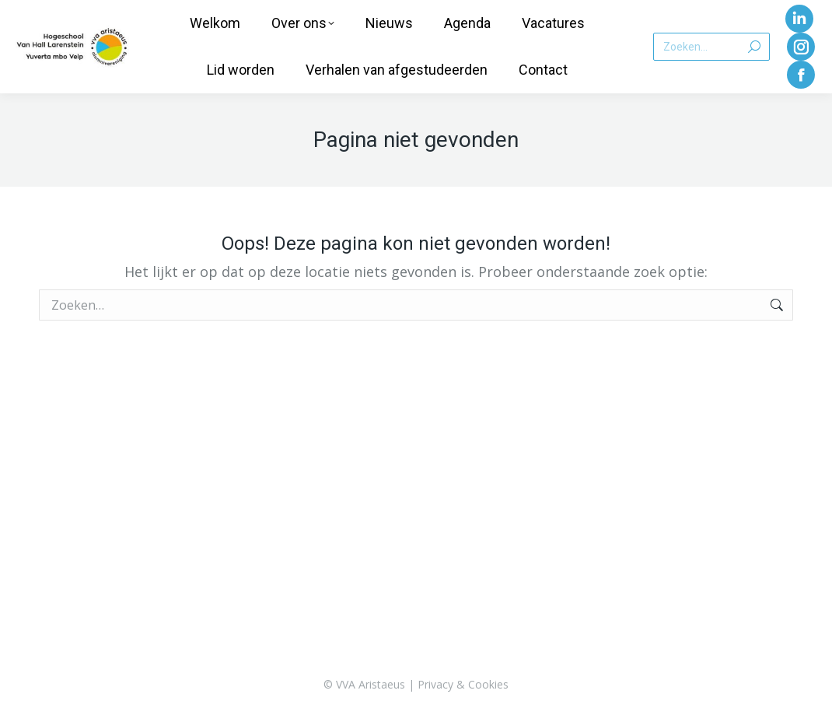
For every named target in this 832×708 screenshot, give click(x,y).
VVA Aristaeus (370, 684)
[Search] (711, 47)
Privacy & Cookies (463, 684)
